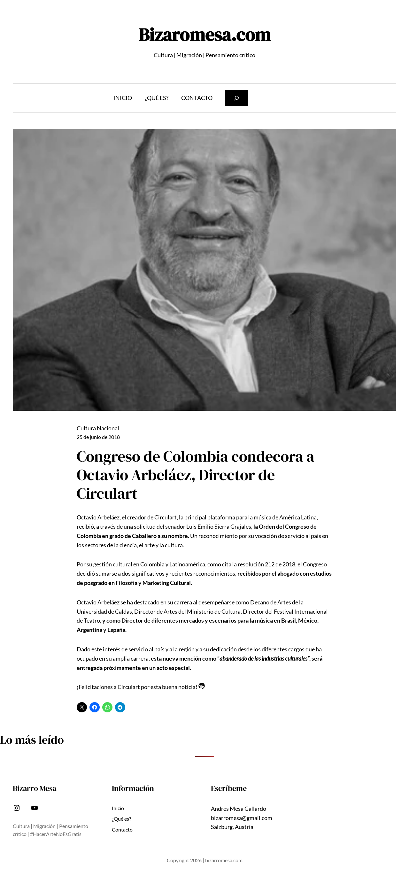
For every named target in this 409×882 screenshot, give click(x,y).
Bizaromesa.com (205, 34)
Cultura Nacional (98, 428)
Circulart (165, 517)
